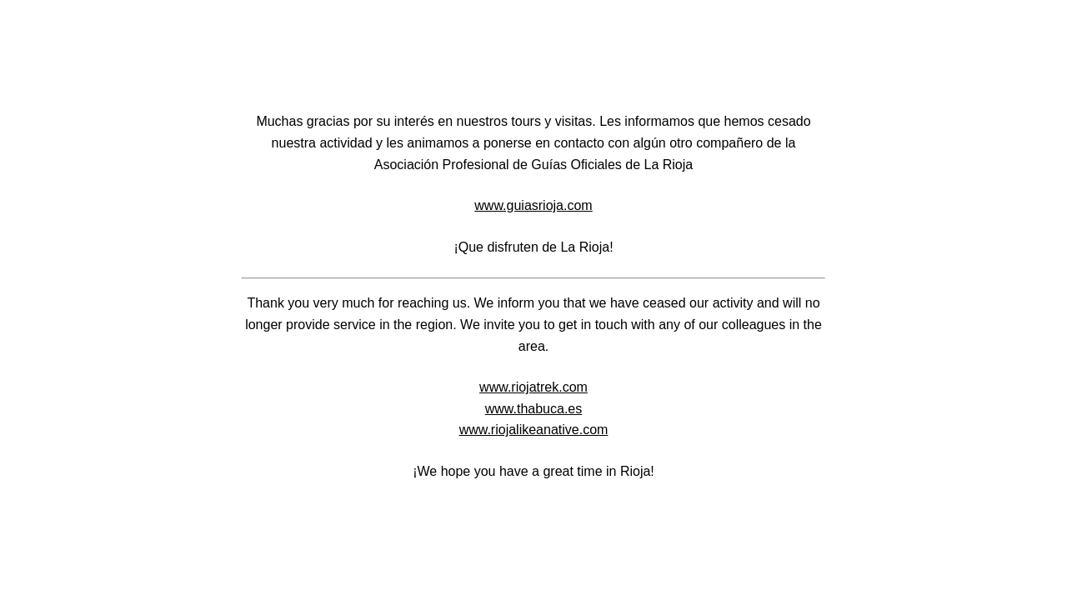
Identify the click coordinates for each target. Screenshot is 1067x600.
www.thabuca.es (534, 409)
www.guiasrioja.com (533, 205)
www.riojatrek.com (533, 387)
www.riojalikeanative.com (534, 429)
